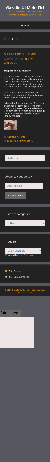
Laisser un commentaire (20, 140)
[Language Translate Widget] (23, 251)
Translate (25, 255)
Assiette (21, 136)
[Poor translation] (15, 313)
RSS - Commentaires (17, 276)
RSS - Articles (13, 270)
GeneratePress (25, 292)
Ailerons (11, 136)
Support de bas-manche (22, 53)
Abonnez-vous (15, 195)
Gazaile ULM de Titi (25, 7)
